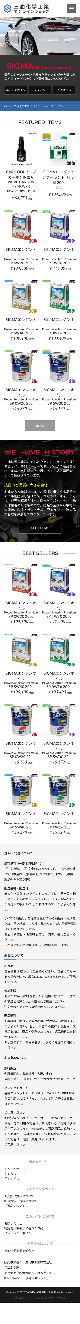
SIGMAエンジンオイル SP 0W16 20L (59, 820)
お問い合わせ (13, 1223)
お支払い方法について (19, 1196)
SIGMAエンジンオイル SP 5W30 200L (59, 256)
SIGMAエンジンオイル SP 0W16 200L (59, 326)
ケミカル (39, 90)
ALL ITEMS (40, 528)
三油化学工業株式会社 (19, 1250)
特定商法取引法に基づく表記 (23, 1228)
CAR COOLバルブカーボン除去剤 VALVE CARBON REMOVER (21, 179)
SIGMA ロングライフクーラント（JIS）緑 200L (59, 177)
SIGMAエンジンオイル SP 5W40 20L (21, 820)
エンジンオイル (15, 90)
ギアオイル (64, 90)
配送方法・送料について (20, 1201)
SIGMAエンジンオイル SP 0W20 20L (21, 397)
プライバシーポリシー (19, 1233)
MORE (40, 426)
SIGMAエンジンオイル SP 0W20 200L (21, 256)
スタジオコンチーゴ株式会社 (49, 1297)
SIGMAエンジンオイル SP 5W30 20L (59, 397)
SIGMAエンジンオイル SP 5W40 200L (21, 326)
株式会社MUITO (23, 1297)
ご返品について (14, 1205)
